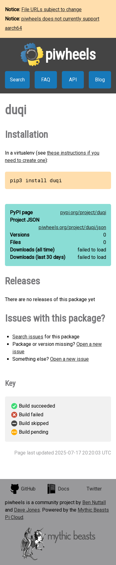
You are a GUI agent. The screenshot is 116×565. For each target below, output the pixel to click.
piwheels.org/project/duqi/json (72, 227)
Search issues (27, 337)
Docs (57, 489)
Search (17, 80)
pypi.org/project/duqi (83, 212)
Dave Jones (27, 510)
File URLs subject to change (51, 9)
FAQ (45, 80)
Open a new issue (69, 359)
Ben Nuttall (94, 502)
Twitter (94, 489)
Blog (100, 80)
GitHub (23, 489)
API (73, 80)
